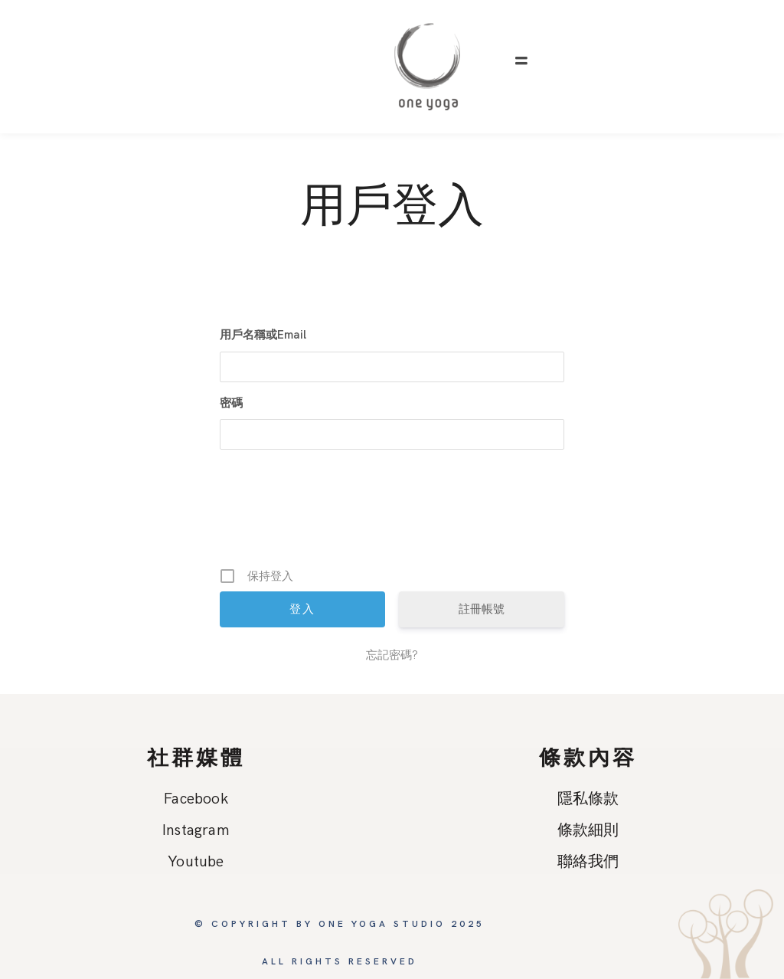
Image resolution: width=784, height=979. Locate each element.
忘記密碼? (392, 655)
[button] (521, 61)
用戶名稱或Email (263, 335)
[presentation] (393, 514)
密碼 (231, 403)
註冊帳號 (482, 609)
